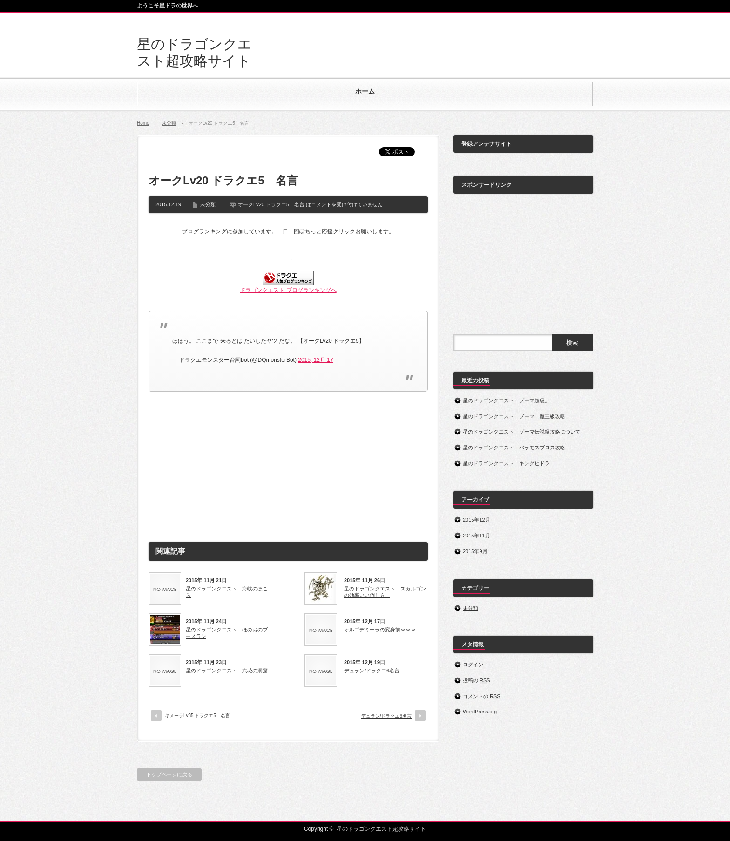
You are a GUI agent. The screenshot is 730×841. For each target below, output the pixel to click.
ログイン (473, 664)
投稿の (476, 680)
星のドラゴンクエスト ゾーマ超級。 (506, 400)
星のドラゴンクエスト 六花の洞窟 (227, 670)
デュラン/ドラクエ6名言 (371, 670)
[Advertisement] (288, 461)
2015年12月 (476, 519)
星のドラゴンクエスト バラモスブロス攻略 (514, 447)
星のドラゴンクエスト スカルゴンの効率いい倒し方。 (385, 592)
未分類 (169, 123)
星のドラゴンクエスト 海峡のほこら (227, 592)
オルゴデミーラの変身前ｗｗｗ (380, 629)
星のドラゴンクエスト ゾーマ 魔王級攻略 (514, 416)
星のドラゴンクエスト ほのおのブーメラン (227, 633)
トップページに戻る (169, 774)
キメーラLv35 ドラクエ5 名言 (197, 715)
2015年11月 (476, 535)
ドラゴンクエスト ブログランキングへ (288, 290)
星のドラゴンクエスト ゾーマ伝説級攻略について (522, 431)
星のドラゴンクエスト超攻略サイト (381, 829)
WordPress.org (480, 711)
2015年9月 (475, 551)
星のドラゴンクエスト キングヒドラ (506, 463)
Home (143, 123)
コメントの (481, 696)
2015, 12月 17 (315, 360)
